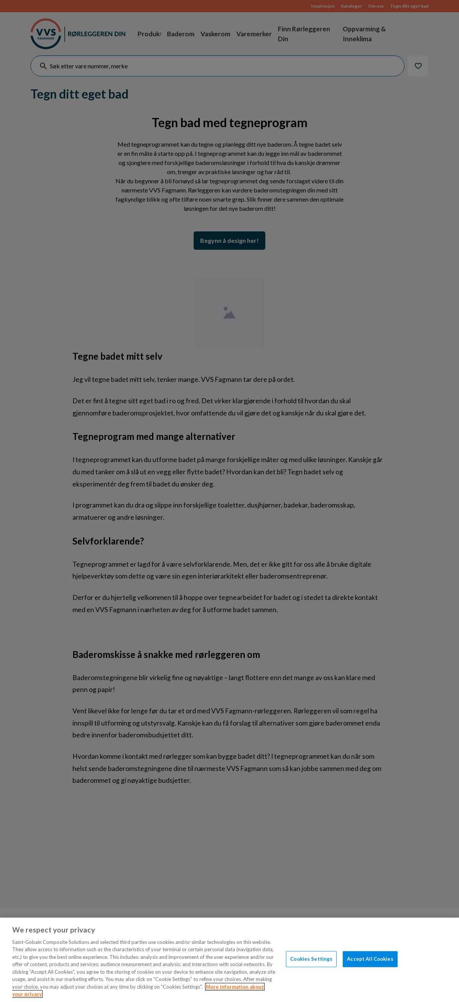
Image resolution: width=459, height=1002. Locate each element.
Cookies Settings (311, 959)
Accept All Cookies (370, 959)
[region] (229, 960)
